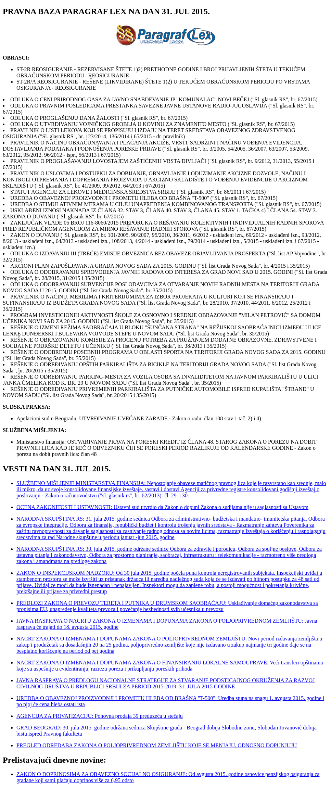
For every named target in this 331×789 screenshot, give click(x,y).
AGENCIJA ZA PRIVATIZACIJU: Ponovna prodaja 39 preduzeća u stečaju (99, 716)
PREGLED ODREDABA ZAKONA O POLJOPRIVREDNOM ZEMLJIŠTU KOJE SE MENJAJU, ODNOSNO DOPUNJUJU (156, 745)
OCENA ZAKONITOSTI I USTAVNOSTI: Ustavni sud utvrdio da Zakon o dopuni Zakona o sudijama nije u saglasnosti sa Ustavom (162, 507)
